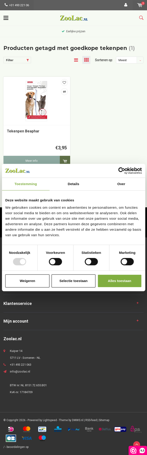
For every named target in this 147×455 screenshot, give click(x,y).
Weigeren (27, 281)
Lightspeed (50, 420)
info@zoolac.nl (20, 371)
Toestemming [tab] (25, 184)
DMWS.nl (77, 420)
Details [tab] (73, 184)
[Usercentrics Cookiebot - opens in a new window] (121, 170)
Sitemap (104, 420)
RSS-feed (91, 420)
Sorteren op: (104, 60)
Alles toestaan (119, 281)
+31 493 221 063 (20, 364)
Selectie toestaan (73, 281)
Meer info (31, 160)
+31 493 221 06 (17, 5)
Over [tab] (121, 184)
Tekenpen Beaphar (23, 131)
